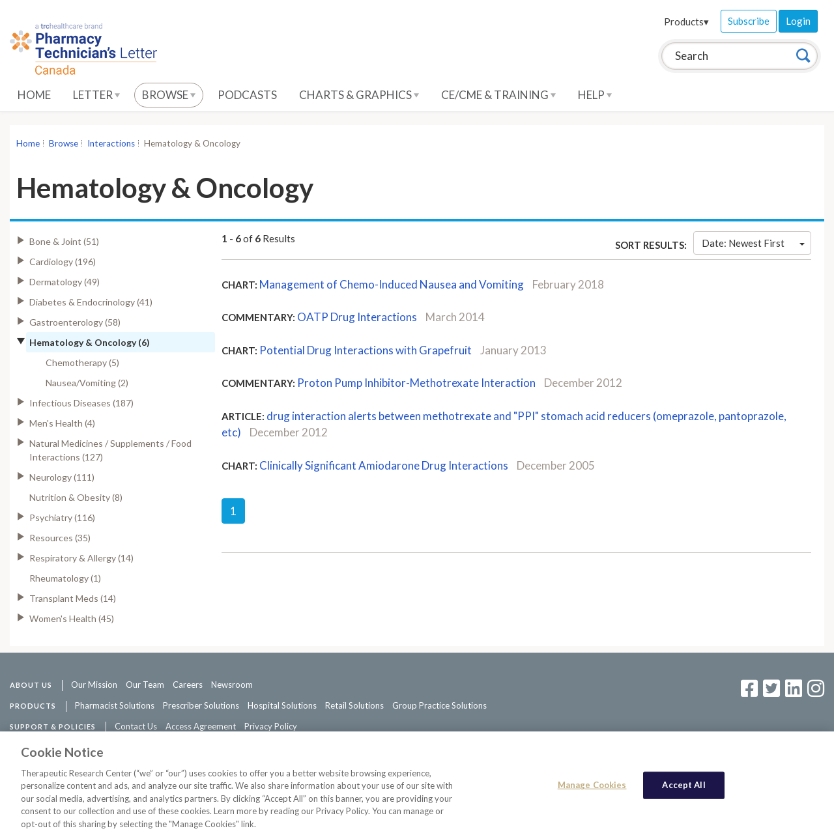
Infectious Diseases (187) (81, 402)
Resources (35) (60, 537)
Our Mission (94, 684)
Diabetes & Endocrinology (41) (90, 301)
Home (34, 95)
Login (798, 21)
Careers (188, 684)
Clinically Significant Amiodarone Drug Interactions (383, 465)
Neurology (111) (61, 477)
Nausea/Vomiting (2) (87, 382)
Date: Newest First (753, 243)
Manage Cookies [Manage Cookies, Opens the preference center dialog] (592, 789)
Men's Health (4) (62, 423)
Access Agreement (200, 726)
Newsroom (232, 684)
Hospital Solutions (282, 705)
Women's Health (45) (71, 618)
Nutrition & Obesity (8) (75, 497)
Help (595, 95)
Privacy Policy (270, 726)
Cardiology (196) (62, 261)
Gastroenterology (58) (75, 322)
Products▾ (686, 21)
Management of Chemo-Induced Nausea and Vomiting (391, 284)
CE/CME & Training (498, 95)
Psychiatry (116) (62, 517)
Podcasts (247, 95)
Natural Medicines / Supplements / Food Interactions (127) (110, 450)
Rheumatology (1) (65, 578)
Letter (96, 95)
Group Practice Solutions (439, 705)
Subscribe (748, 21)
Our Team (145, 684)
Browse (168, 95)
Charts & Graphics (359, 95)
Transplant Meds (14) (72, 598)
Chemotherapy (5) (82, 362)
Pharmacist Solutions (114, 705)
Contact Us (136, 726)
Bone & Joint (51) (64, 241)
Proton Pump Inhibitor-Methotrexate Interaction (416, 382)
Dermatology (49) (64, 281)
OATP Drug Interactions (357, 317)
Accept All (683, 789)
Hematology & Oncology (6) (89, 342)
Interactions (111, 143)
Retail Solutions (354, 705)
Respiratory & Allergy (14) (81, 557)
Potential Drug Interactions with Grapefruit (365, 350)
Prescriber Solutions (201, 705)
